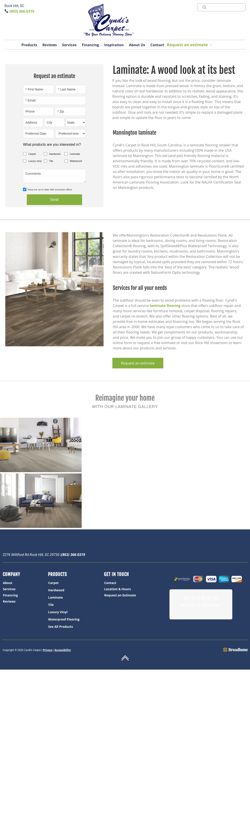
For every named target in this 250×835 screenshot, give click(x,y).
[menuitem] (25, 583)
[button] (29, 45)
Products (29, 44)
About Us (137, 44)
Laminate (75, 154)
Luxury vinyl (35, 161)
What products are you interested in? (52, 144)
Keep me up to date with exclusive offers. (50, 189)
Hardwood (54, 154)
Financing (90, 44)
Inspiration (114, 44)
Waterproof (76, 161)
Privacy (48, 650)
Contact (157, 44)
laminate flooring (165, 305)
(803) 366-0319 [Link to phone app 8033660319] (22, 11)
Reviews (49, 44)
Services (69, 44)
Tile (51, 161)
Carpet (32, 154)
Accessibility (62, 650)
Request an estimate (138, 363)
